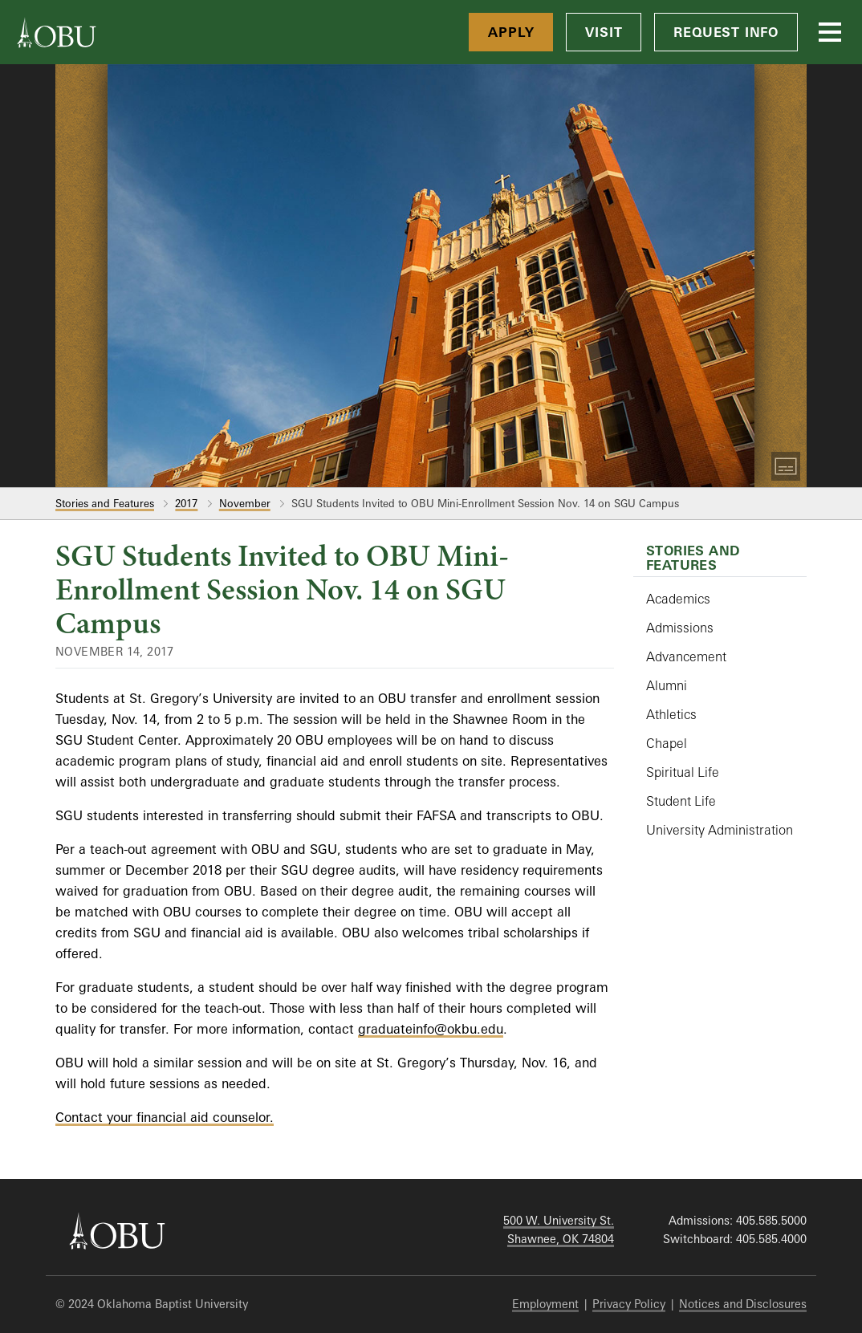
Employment (545, 1304)
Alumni (666, 685)
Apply (511, 32)
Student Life (681, 801)
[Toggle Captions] (785, 466)
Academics (678, 599)
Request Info (726, 32)
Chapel (666, 743)
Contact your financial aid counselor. (164, 1117)
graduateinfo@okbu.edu (430, 1029)
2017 (186, 503)
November (244, 503)
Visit (603, 32)
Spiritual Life (682, 772)
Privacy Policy (628, 1304)
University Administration (719, 830)
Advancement (686, 656)
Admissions (680, 628)
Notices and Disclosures (743, 1304)
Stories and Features (104, 503)
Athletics (671, 714)
